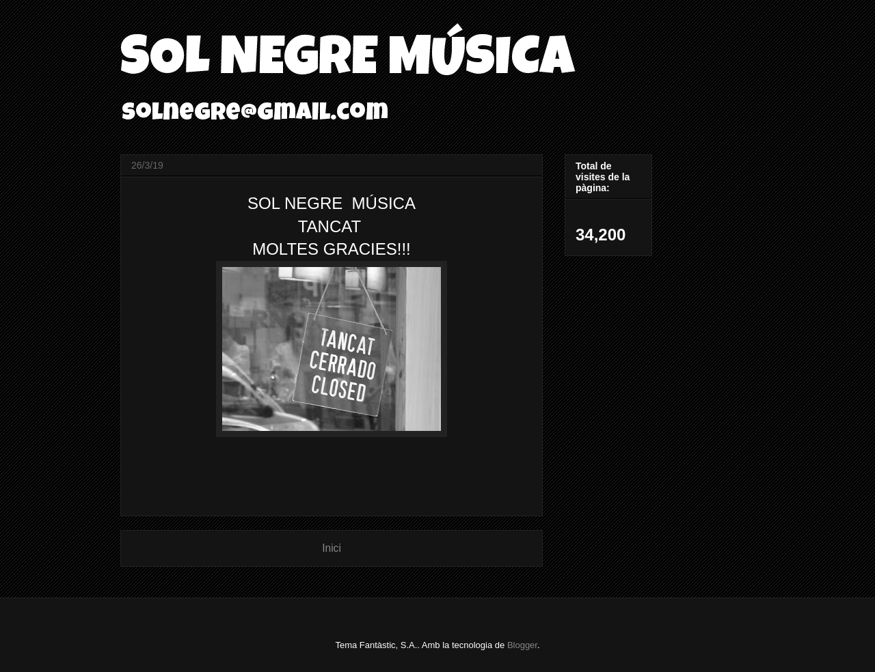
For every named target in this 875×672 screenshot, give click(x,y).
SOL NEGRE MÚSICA (347, 63)
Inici (331, 548)
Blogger (522, 645)
